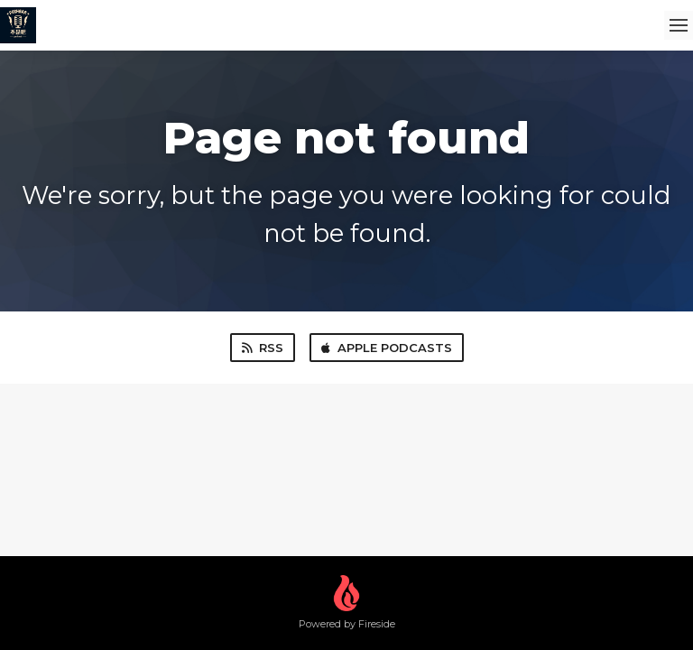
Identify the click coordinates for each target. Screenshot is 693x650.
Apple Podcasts (386, 347)
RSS (262, 347)
